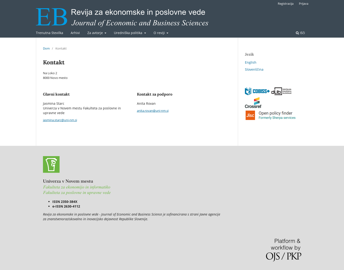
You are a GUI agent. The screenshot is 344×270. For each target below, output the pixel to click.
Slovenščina (254, 69)
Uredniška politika (128, 33)
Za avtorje (95, 33)
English (250, 62)
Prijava (303, 3)
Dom (46, 48)
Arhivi (75, 33)
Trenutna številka (49, 33)
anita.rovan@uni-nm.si (153, 110)
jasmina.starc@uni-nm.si (60, 120)
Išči (300, 33)
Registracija (286, 3)
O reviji (160, 33)
